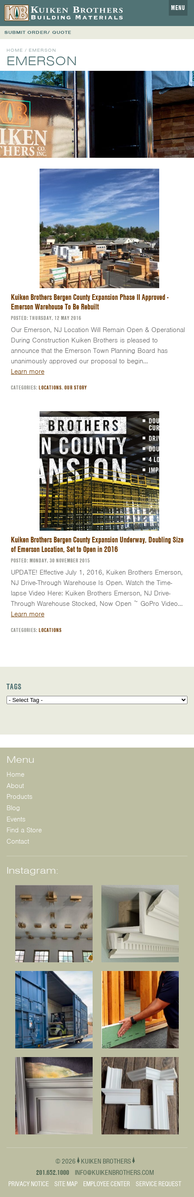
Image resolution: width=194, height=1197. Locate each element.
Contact (18, 841)
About (15, 785)
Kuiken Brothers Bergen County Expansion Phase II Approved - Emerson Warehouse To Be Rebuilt (89, 302)
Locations (50, 387)
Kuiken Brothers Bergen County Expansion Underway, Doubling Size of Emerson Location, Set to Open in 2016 (97, 544)
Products (20, 796)
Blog (13, 808)
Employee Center (106, 1184)
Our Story (75, 387)
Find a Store (24, 830)
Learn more (27, 371)
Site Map (65, 1184)
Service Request (158, 1184)
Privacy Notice (28, 1184)
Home (15, 50)
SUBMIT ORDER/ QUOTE (37, 32)
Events (16, 819)
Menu (178, 7)
